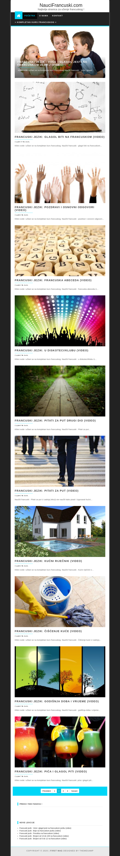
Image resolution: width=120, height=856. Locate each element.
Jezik (27, 142)
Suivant (74, 791)
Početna (29, 16)
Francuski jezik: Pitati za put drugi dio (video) (55, 420)
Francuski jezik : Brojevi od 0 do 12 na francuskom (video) (43, 839)
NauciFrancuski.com (61, 5)
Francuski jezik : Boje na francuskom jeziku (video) (40, 831)
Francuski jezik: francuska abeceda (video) (53, 280)
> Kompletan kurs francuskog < (36, 22)
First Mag (56, 851)
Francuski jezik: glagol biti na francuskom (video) (60, 136)
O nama (43, 16)
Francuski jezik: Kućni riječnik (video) (48, 561)
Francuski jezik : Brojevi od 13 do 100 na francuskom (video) (44, 836)
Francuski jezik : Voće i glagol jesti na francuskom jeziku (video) (52, 63)
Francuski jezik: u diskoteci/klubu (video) (51, 350)
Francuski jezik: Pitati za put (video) (47, 490)
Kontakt (57, 16)
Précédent (46, 791)
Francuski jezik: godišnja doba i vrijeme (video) (57, 701)
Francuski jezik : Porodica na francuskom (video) (39, 833)
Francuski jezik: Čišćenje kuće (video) (48, 631)
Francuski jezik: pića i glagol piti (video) (51, 771)
